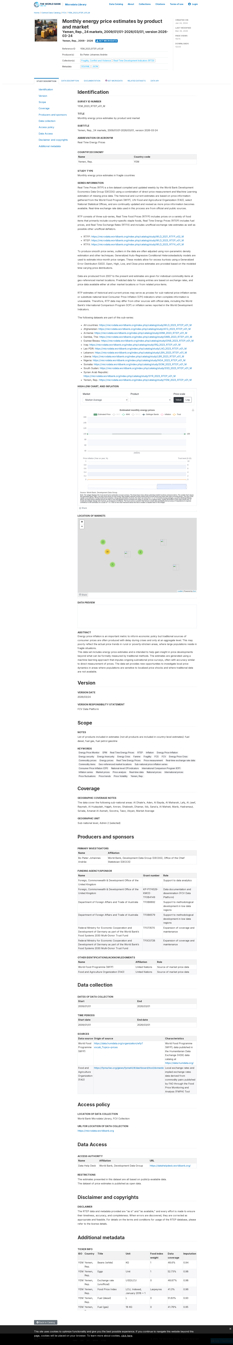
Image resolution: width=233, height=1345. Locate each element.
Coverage (44, 108)
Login (193, 4)
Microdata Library (75, 4)
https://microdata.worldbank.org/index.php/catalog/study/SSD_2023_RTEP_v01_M (146, 368)
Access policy (46, 127)
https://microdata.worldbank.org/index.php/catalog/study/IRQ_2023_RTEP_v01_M (135, 344)
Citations (160, 4)
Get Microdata (106, 40)
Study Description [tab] (46, 81)
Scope (42, 101)
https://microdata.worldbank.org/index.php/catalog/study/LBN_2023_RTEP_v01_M (141, 352)
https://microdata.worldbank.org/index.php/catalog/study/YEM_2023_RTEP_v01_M (145, 379)
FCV (64, 12)
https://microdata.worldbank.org (96, 1130)
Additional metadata (50, 145)
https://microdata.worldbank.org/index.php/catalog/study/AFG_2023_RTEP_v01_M (144, 328)
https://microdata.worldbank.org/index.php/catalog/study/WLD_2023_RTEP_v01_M (137, 240)
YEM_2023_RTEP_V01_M (79, 12)
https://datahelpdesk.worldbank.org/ (170, 1165)
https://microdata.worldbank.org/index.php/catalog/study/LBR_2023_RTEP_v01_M (138, 356)
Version (43, 95)
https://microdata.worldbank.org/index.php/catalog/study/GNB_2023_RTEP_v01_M (147, 340)
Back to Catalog (46, 1322)
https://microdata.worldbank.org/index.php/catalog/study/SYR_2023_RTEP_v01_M (130, 375)
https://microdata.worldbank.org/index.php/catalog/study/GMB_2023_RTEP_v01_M (145, 336)
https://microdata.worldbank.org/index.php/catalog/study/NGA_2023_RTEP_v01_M (139, 360)
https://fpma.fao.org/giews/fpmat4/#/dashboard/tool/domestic (129, 1067)
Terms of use (176, 4)
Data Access (46, 133)
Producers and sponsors (53, 114)
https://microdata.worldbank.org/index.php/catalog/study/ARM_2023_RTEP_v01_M (140, 332)
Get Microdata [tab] (114, 80)
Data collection (47, 120)
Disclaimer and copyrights (53, 139)
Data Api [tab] (155, 80)
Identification (46, 89)
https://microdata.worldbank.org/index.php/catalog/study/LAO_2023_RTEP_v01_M (141, 348)
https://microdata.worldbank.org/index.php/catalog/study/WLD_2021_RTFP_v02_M (137, 236)
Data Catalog (116, 4)
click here (126, 1335)
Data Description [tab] (70, 80)
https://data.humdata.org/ (179, 1062)
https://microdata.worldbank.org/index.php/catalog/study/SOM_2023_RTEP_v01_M (140, 364)
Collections (145, 4)
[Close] (230, 1328)
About (131, 4)
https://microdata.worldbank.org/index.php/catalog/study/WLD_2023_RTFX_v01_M (137, 244)
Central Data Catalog (50, 12)
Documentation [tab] (92, 80)
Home (36, 12)
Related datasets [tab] (137, 80)
